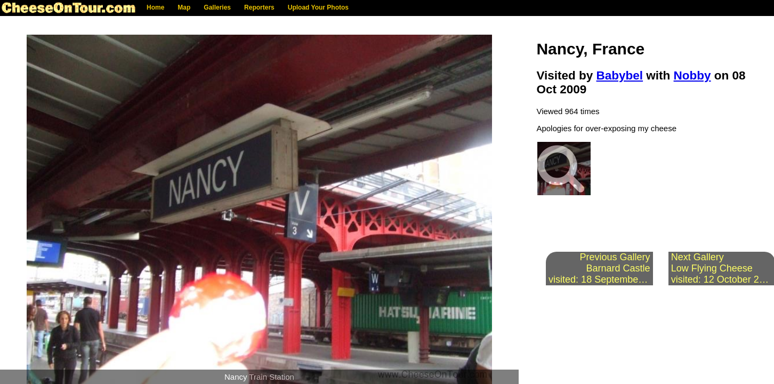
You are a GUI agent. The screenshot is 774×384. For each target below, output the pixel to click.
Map (184, 7)
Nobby (692, 75)
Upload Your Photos (318, 7)
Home (155, 7)
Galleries (217, 7)
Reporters (259, 7)
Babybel (619, 75)
